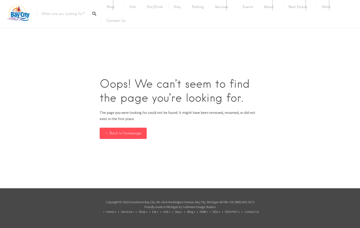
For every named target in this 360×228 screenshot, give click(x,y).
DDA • (216, 212)
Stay (177, 7)
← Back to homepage (123, 133)
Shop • (143, 212)
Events (248, 7)
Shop (111, 7)
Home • (111, 212)
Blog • (191, 212)
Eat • (155, 212)
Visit (132, 7)
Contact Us (116, 21)
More (326, 7)
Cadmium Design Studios (199, 207)
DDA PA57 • (232, 212)
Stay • (178, 212)
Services (221, 7)
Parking (198, 7)
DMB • (204, 212)
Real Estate (298, 7)
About (269, 7)
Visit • (166, 212)
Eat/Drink (155, 7)
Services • (127, 212)
